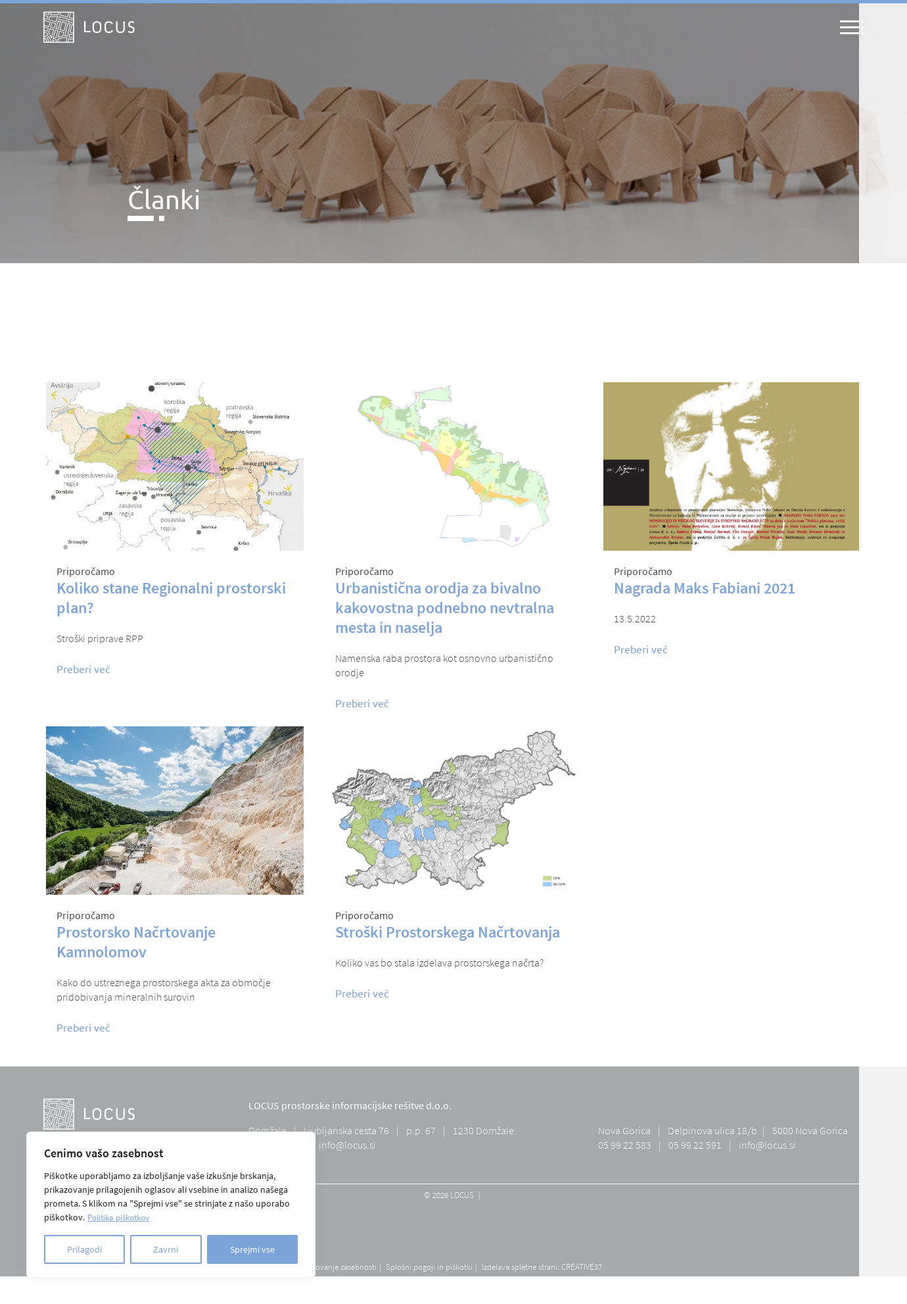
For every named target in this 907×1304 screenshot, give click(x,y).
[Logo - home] (89, 27)
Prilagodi (84, 1249)
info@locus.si (347, 1144)
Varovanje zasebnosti (341, 1266)
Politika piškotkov (122, 1217)
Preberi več (83, 668)
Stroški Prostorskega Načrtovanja (447, 932)
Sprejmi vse (252, 1249)
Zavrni (165, 1249)
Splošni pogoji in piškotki (429, 1266)
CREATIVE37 (581, 1266)
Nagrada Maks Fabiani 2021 (704, 588)
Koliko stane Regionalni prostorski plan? (171, 598)
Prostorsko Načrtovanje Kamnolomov (136, 942)
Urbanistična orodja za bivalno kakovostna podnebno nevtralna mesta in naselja (444, 608)
